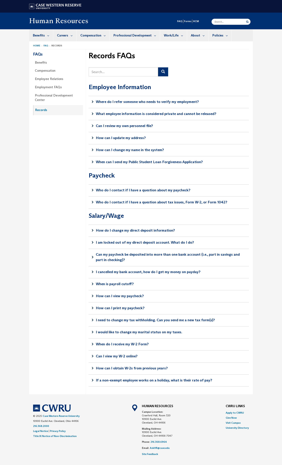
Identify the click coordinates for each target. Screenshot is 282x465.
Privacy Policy (58, 431)
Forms (187, 21)
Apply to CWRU (235, 412)
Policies (222, 35)
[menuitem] (41, 35)
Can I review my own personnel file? (124, 126)
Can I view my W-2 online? (116, 356)
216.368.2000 (41, 426)
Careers (66, 35)
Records (41, 110)
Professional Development (136, 35)
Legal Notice (40, 431)
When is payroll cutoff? (115, 284)
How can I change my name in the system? (130, 150)
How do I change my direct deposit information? (135, 230)
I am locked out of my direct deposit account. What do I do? (145, 242)
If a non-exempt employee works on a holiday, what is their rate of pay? (154, 380)
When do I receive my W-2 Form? (122, 344)
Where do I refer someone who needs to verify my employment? (147, 102)
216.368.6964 (159, 441)
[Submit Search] (247, 22)
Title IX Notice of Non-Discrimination (55, 436)
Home (36, 45)
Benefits (43, 35)
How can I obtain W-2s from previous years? (132, 368)
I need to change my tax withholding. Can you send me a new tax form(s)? (155, 320)
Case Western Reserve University (61, 416)
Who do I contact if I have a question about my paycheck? (143, 190)
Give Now (231, 417)
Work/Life (175, 35)
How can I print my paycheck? (120, 308)
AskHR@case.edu (160, 448)
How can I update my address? (121, 138)
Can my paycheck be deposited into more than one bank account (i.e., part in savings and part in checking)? (168, 257)
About (199, 35)
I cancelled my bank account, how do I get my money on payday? (148, 272)
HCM (196, 21)
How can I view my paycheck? (120, 296)
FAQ (179, 21)
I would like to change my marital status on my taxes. (139, 332)
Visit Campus (233, 422)
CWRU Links (235, 406)
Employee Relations (49, 79)
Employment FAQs (48, 87)
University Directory (237, 427)
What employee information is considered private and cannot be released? (156, 114)
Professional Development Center (54, 97)
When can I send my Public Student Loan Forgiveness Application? (149, 162)
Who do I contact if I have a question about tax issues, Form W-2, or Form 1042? (161, 202)
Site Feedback (150, 454)
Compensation (95, 35)
